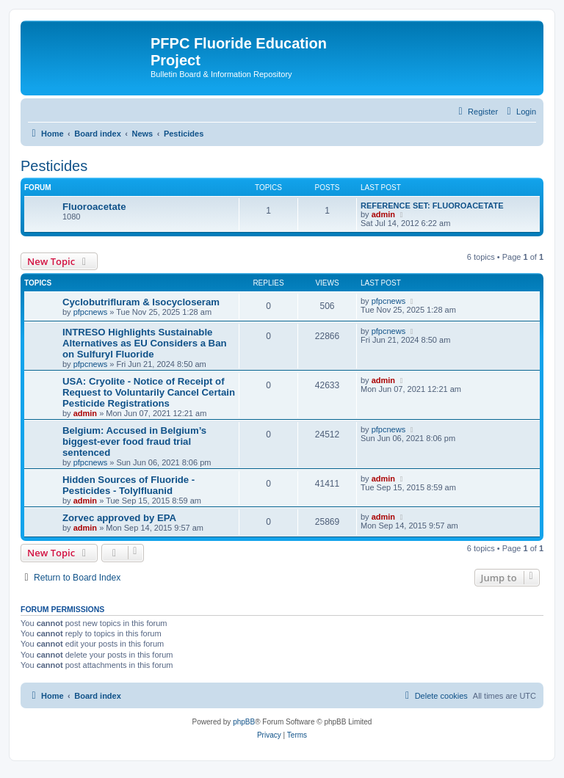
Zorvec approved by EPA (119, 517)
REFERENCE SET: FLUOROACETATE (432, 205)
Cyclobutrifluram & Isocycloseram (141, 302)
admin (383, 214)
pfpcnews (90, 312)
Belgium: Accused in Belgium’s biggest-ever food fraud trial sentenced (134, 441)
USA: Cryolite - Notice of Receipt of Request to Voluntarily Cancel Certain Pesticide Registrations (148, 392)
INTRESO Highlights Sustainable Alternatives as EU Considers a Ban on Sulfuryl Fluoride (144, 343)
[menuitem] (519, 111)
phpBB (244, 722)
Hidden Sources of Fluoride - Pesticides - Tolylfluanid (128, 485)
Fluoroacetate (94, 206)
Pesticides (54, 166)
